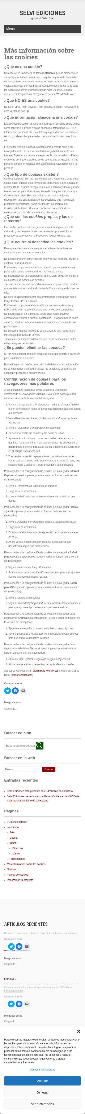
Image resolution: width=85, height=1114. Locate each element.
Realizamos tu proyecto (20, 880)
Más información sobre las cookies (26, 864)
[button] (79, 1031)
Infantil (13, 843)
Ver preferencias (42, 1104)
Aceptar (42, 1081)
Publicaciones (17, 858)
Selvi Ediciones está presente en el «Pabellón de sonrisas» (40, 791)
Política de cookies (17, 874)
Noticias (11, 869)
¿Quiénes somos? (17, 821)
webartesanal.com (22, 674)
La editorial (13, 827)
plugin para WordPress (46, 670)
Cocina (13, 837)
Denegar (43, 1092)
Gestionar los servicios (42, 1069)
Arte (12, 832)
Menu (10, 29)
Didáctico (17, 848)
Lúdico (16, 853)
